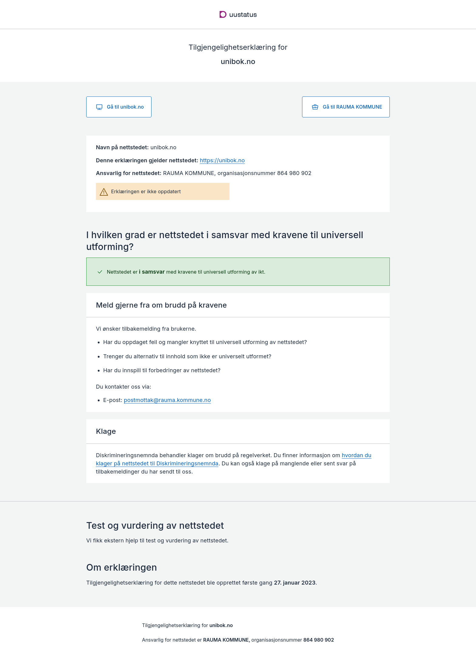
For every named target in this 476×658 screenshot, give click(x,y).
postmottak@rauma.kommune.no (167, 400)
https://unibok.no (222, 160)
